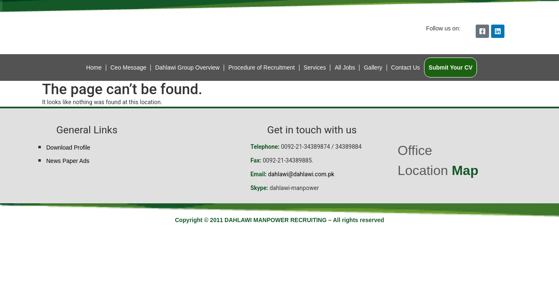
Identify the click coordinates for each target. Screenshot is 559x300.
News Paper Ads (68, 161)
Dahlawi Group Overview (187, 67)
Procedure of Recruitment (261, 67)
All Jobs (344, 67)
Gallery (373, 67)
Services (315, 67)
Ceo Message (128, 67)
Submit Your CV (450, 67)
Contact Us (405, 67)
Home (94, 67)
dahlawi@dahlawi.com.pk (301, 174)
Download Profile (68, 147)
